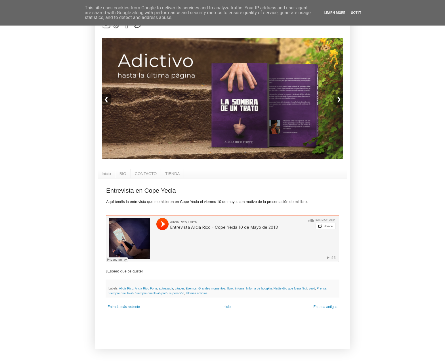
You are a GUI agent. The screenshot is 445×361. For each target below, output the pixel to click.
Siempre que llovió (121, 293)
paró (312, 288)
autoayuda (166, 288)
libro (230, 288)
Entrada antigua (325, 307)
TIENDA (172, 173)
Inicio (106, 173)
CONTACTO (146, 173)
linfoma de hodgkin (259, 288)
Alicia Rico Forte (146, 288)
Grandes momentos (211, 288)
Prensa (321, 288)
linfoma (239, 288)
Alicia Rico (126, 288)
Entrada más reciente (124, 307)
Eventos (191, 288)
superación (176, 293)
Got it (356, 13)
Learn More (334, 13)
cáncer (179, 288)
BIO (122, 173)
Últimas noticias (196, 293)
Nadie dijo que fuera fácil (290, 288)
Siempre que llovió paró (151, 293)
